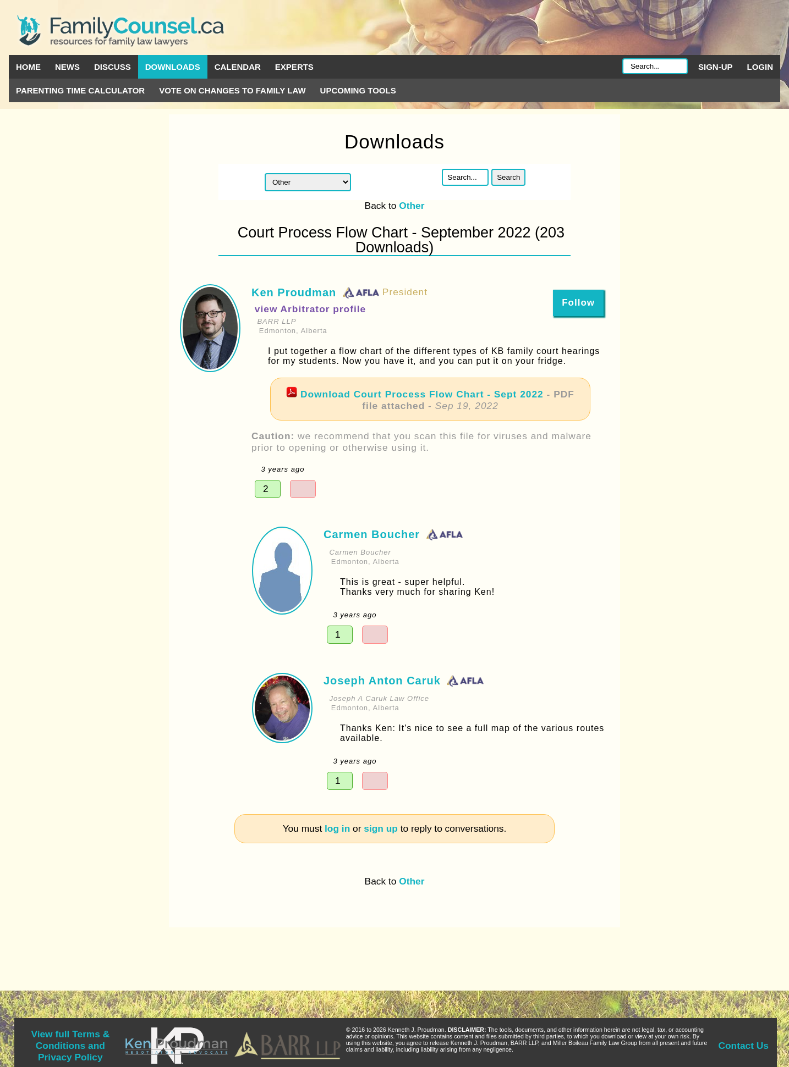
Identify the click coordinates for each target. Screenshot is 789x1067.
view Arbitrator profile (310, 308)
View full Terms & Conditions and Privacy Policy (70, 1046)
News (67, 66)
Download (422, 394)
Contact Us (744, 1045)
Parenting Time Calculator (80, 90)
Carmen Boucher (372, 534)
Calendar (238, 66)
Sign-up (715, 66)
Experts (294, 66)
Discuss (112, 66)
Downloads (172, 66)
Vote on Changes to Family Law (232, 90)
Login (760, 66)
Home (28, 66)
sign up (381, 828)
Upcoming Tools (358, 90)
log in (337, 828)
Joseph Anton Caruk (382, 681)
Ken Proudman (293, 292)
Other (411, 205)
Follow (578, 302)
